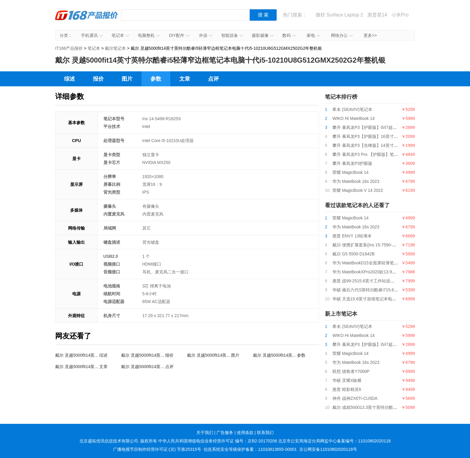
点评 (213, 79)
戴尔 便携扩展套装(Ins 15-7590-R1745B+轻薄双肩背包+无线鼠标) (394, 244)
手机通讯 (92, 35)
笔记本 (120, 35)
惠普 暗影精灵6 (346, 389)
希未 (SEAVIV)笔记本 (352, 109)
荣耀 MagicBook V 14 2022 (357, 190)
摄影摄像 (263, 35)
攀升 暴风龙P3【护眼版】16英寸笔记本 (369, 136)
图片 (127, 79)
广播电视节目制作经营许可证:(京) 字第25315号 (157, 449)
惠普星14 (377, 14)
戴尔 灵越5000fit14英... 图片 (213, 355)
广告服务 (224, 432)
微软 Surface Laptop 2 (339, 14)
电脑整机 (149, 35)
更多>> (370, 35)
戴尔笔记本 (115, 48)
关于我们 (204, 432)
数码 (289, 35)
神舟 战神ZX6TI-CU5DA (354, 398)
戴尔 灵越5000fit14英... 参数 (279, 355)
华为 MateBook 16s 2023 (355, 181)
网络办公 (342, 35)
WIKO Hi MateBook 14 (353, 118)
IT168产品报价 (86, 19)
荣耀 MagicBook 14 (350, 172)
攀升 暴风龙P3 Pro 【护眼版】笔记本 (367, 154)
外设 (206, 35)
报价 (98, 79)
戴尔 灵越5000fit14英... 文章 (81, 366)
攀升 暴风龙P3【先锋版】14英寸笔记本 (369, 145)
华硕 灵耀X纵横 (346, 380)
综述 (69, 79)
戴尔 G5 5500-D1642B (353, 253)
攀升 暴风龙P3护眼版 (352, 163)
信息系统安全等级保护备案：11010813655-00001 (250, 449)
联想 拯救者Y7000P (351, 371)
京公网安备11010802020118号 (328, 449)
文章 (184, 79)
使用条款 (245, 432)
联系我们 (265, 432)
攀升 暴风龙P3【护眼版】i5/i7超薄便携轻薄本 (375, 127)
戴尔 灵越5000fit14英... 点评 (147, 366)
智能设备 (232, 35)
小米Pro (400, 14)
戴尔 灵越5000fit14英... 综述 (81, 355)
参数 (155, 79)
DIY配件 (179, 35)
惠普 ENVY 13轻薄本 (352, 235)
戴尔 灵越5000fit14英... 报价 (147, 355)
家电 (313, 35)
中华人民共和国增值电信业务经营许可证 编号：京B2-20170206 (217, 441)
